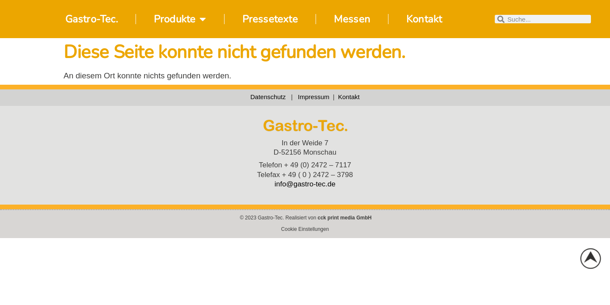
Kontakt (424, 19)
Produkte (180, 19)
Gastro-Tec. (91, 19)
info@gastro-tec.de (305, 184)
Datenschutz (268, 96)
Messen (352, 19)
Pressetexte (270, 19)
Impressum (315, 96)
